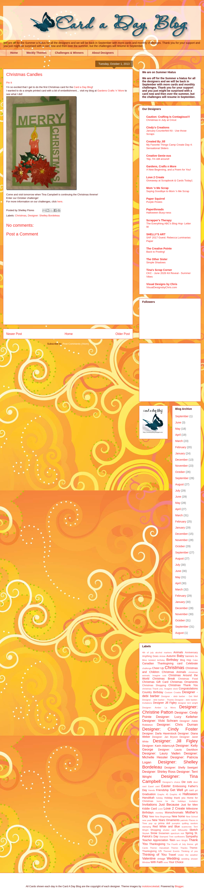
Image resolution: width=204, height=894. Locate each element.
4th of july (148, 652)
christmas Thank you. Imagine (157, 689)
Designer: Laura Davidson (178, 749)
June (178, 422)
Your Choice (176, 862)
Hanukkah (148, 797)
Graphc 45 (162, 794)
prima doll (164, 823)
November (181, 465)
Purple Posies (154, 201)
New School (192, 816)
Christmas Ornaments (184, 681)
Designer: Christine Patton (170, 709)
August (179, 484)
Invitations (149, 804)
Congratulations (188, 688)
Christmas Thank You (183, 685)
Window (146, 862)
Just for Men (189, 804)
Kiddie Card (149, 808)
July (177, 490)
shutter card (169, 830)
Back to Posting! (155, 251)
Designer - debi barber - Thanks (158, 700)
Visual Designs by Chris (161, 284)
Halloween (190, 794)
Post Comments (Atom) (76, 343)
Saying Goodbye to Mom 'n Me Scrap (167, 191)
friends (151, 790)
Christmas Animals (174, 672)
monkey (159, 812)
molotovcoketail (151, 886)
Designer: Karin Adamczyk (158, 745)
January (180, 453)
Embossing (179, 786)
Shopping (155, 830)
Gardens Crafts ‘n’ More (110, 90)
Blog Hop (185, 660)
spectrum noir (177, 833)
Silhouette (182, 830)
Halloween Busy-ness (158, 212)
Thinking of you (189, 851)
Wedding (173, 858)
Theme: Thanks (179, 848)
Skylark (145, 833)
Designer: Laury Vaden (161, 753)
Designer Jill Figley (165, 702)
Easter (166, 786)
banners (189, 656)
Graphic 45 (175, 794)
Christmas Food (188, 678)
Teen (172, 840)
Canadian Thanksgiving (157, 663)
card (179, 663)
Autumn (171, 656)
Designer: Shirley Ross (159, 772)
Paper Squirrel (155, 198)
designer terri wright (188, 703)
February (180, 447)
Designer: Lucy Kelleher (177, 717)
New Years (158, 820)
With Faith (157, 862)
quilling (185, 823)
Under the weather (188, 855)
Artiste (163, 656)
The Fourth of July (176, 844)
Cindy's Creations (157, 127)
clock (175, 689)
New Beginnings (163, 816)
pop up (153, 823)
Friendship (162, 790)
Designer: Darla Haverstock (159, 733)
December (181, 459)
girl (196, 790)
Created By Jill (155, 141)
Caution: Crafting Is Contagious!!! (168, 116)
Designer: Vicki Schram (160, 721)
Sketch (193, 829)
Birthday (172, 660)
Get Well (176, 790)
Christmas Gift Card (155, 681)
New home (178, 816)
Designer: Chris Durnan (177, 724)
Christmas (21, 215)
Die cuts (186, 781)
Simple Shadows (156, 262)
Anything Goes (150, 656)
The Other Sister (156, 259)
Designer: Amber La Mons (159, 707)
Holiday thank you (174, 798)
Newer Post (14, 333)
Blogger (179, 886)
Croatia (177, 692)
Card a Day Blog (83, 87)
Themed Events (171, 851)
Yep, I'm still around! (157, 158)
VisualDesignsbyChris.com (161, 287)
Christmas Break (164, 678)
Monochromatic (174, 812)
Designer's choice (171, 782)
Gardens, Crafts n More (161, 166)
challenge (147, 668)
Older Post (122, 333)
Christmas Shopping (154, 685)
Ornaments (173, 820)
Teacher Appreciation (155, 840)
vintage (161, 858)
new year (146, 820)
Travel (172, 854)
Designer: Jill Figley (175, 741)
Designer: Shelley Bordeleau (44, 215)
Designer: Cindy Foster (170, 729)
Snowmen (164, 833)
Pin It (9, 82)
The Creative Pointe (159, 248)
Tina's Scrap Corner (159, 269)
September (181, 416)
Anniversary (191, 652)
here (59, 201)
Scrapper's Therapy (159, 220)
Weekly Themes (36, 52)
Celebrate (192, 663)
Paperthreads (155, 209)
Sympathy (192, 836)
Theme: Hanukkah (159, 848)
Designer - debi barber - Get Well (179, 696)
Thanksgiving (157, 844)
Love (160, 809)
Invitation (193, 801)
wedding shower (189, 859)
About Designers (103, 52)
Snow (153, 833)
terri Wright (182, 840)
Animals (178, 652)
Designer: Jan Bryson (165, 737)
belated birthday (156, 660)
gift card (189, 790)
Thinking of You (154, 854)
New (151, 816)
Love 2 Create (155, 177)
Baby (180, 656)
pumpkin (176, 823)
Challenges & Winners (69, 52)
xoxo (166, 862)
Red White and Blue (166, 826)
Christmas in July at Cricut (161, 120)
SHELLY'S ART (156, 234)
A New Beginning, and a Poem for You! (168, 169)
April (178, 434)
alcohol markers (163, 652)
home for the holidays (171, 801)
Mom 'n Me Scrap (157, 188)
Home (14, 52)
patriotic (184, 820)
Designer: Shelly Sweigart (181, 767)
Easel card (154, 786)
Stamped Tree (166, 836)
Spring (189, 833)
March (179, 441)
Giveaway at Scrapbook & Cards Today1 (169, 180)
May (177, 428)
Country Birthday (152, 692)
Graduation (149, 794)
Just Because (169, 804)
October (180, 471)
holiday (159, 798)
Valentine (149, 858)
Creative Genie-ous (158, 155)
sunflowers (179, 836)
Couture (169, 692)
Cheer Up (158, 668)
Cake (195, 660)
